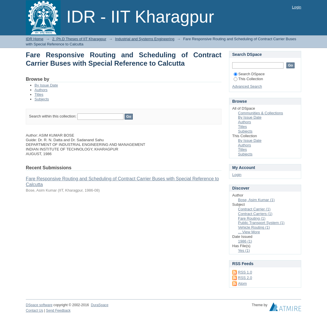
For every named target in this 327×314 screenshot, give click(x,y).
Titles (38, 94)
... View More (249, 232)
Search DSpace (249, 74)
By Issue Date (46, 85)
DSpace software (39, 305)
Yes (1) (244, 250)
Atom (242, 283)
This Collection (248, 79)
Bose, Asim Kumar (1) (256, 200)
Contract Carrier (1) (254, 209)
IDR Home (34, 39)
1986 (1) (245, 241)
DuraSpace (99, 305)
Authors (41, 90)
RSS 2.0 (245, 278)
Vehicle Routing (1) (254, 227)
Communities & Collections (260, 113)
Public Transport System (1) (261, 223)
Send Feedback (58, 311)
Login (296, 7)
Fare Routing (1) (252, 218)
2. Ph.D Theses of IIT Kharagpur (79, 39)
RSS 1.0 (245, 272)
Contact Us (34, 311)
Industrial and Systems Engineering (145, 39)
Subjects (41, 99)
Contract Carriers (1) (255, 214)
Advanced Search (247, 86)
